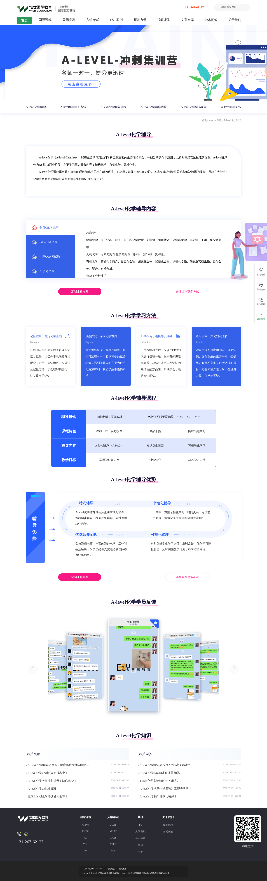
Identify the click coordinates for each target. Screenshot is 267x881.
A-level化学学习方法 (73, 106)
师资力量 (140, 20)
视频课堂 (163, 20)
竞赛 (140, 852)
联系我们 (168, 831)
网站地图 (122, 869)
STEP (113, 844)
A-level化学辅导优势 (154, 106)
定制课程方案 (79, 291)
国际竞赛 (68, 20)
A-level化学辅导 (36, 106)
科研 (140, 845)
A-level (85, 824)
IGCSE (85, 831)
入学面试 (140, 831)
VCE (85, 844)
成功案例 (116, 20)
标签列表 (111, 869)
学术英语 (140, 838)
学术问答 (211, 20)
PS (140, 824)
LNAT (113, 837)
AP (85, 837)
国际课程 (45, 20)
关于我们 (234, 20)
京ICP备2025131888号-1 (94, 869)
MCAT (113, 831)
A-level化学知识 (231, 106)
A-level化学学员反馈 (194, 106)
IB (85, 850)
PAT (113, 850)
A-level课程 (215, 120)
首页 (24, 20)
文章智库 (187, 20)
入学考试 (92, 20)
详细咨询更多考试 (187, 291)
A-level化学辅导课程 (113, 106)
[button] (33, 669)
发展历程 (168, 825)
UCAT (113, 824)
